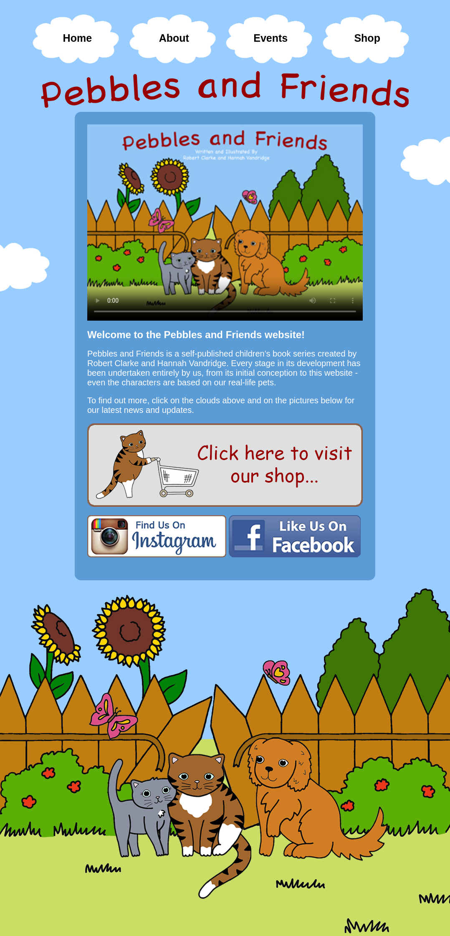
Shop (367, 38)
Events (270, 38)
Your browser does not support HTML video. (225, 222)
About (174, 38)
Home (77, 38)
